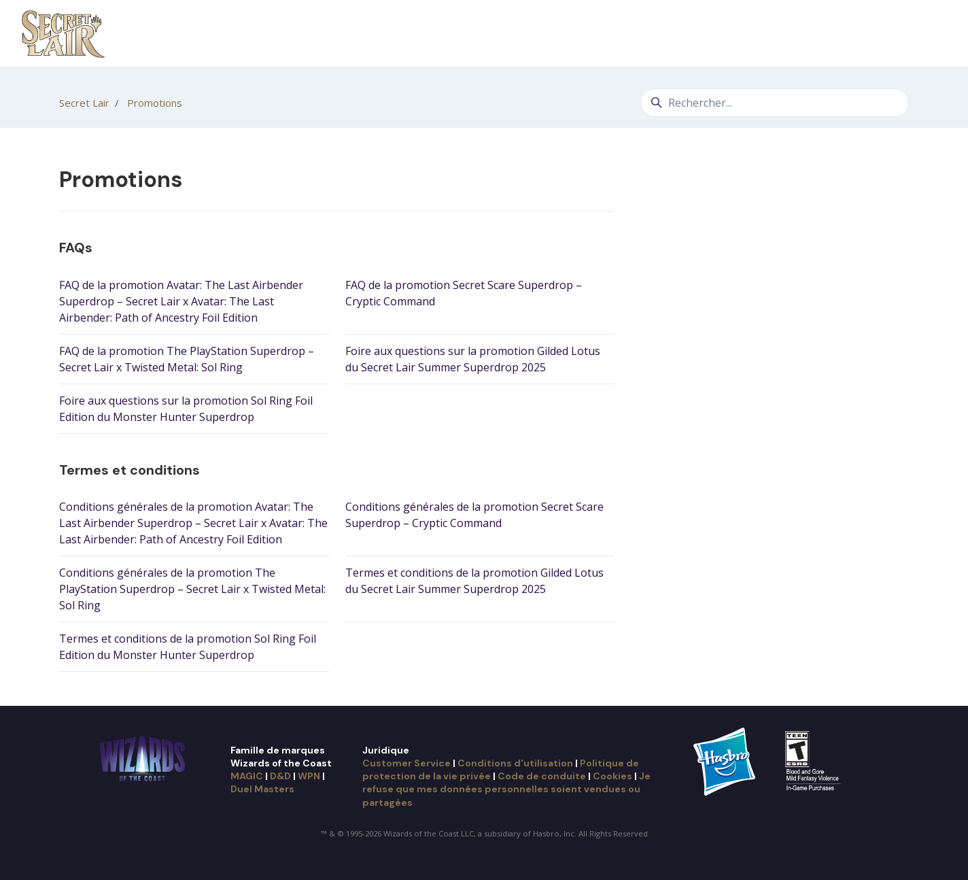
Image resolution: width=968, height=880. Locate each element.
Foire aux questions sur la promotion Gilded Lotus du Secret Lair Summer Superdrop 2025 (472, 359)
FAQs (75, 247)
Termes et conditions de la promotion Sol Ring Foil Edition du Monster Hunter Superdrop (187, 646)
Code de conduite (542, 776)
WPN (309, 776)
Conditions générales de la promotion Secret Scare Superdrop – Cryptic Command (474, 514)
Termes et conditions (129, 470)
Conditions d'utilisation (515, 763)
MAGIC (246, 776)
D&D (280, 776)
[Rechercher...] (774, 102)
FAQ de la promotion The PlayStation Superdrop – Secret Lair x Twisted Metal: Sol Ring (186, 359)
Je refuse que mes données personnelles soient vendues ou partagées (506, 789)
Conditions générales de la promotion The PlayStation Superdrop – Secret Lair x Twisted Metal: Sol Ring (192, 589)
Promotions (154, 102)
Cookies (612, 776)
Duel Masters (262, 789)
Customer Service (406, 763)
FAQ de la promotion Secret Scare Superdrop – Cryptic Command (463, 293)
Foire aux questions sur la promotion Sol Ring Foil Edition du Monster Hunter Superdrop (186, 408)
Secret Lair (84, 102)
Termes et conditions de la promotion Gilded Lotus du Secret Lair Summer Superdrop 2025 (474, 580)
